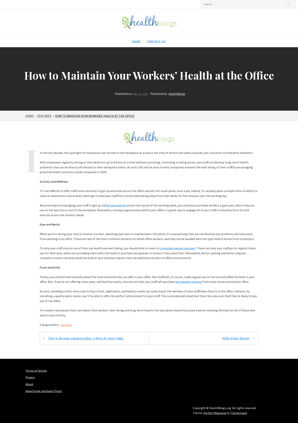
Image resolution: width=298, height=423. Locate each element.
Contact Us (156, 41)
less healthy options (188, 282)
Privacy (30, 377)
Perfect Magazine (215, 413)
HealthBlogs (177, 94)
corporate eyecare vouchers (178, 248)
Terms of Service (36, 371)
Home (136, 41)
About (29, 384)
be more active (116, 205)
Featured (66, 325)
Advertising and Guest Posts (43, 391)
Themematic (238, 413)
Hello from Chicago (236, 338)
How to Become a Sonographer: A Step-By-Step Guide (86, 338)
